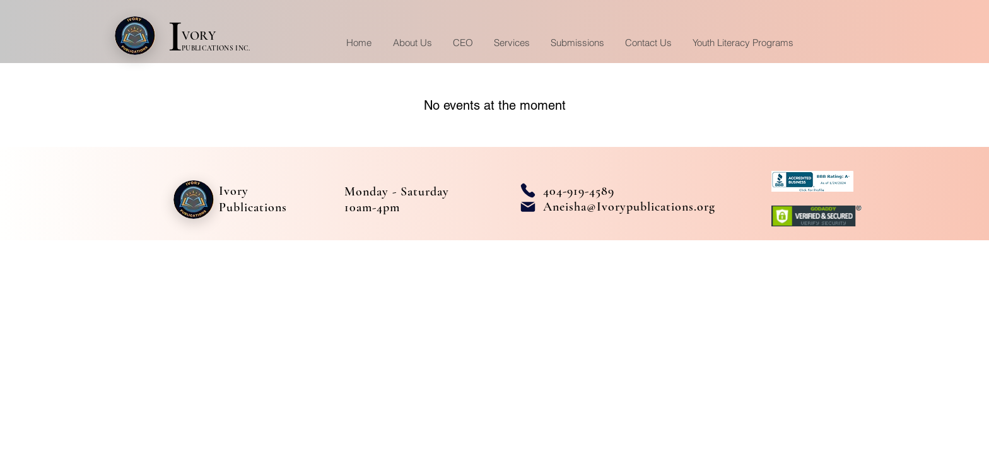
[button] (511, 42)
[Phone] (528, 190)
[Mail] (528, 207)
